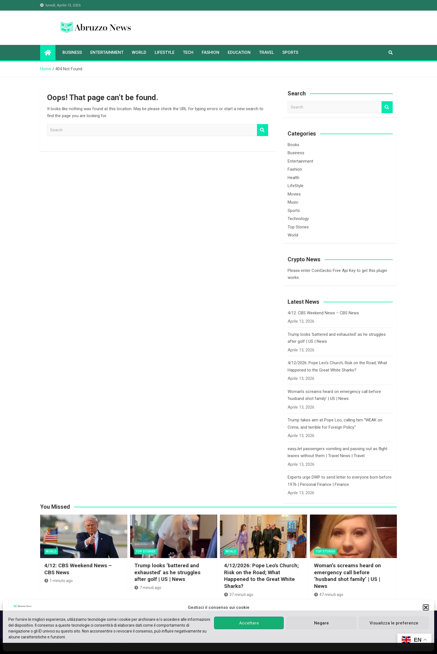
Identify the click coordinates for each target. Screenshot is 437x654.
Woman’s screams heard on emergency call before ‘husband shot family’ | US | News (347, 575)
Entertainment (106, 52)
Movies (294, 194)
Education (239, 52)
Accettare (249, 623)
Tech (188, 52)
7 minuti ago (147, 587)
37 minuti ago (238, 594)
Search (262, 130)
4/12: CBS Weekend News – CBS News (323, 312)
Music (293, 202)
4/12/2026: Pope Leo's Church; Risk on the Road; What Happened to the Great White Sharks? (261, 575)
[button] (426, 607)
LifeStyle (164, 52)
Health (293, 177)
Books (293, 144)
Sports (290, 52)
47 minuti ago (328, 594)
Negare (321, 623)
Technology (298, 218)
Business (72, 52)
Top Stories (298, 227)
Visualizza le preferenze (394, 623)
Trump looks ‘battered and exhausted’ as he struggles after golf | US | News (167, 572)
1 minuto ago (58, 580)
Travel (266, 52)
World (139, 52)
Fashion (210, 52)
